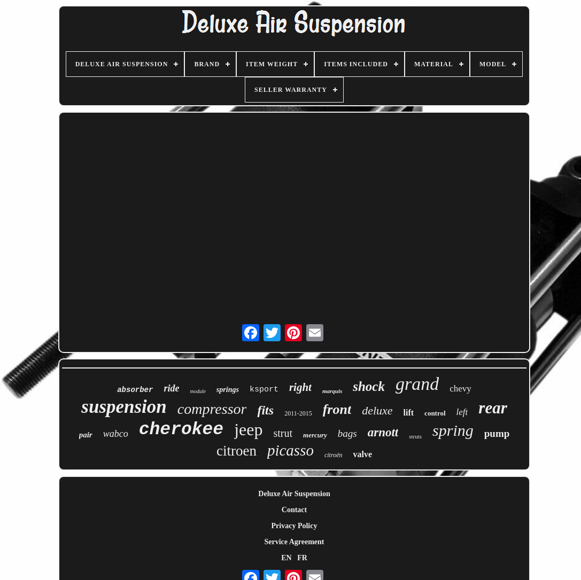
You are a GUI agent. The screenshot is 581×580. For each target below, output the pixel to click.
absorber (135, 390)
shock (369, 386)
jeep (248, 429)
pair (85, 434)
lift (409, 412)
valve (362, 454)
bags (347, 433)
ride (171, 388)
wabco (115, 433)
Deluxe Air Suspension (294, 494)
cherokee (181, 430)
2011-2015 (298, 413)
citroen (236, 451)
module (197, 391)
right (300, 387)
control (434, 413)
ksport (264, 389)
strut (282, 433)
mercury (315, 435)
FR (302, 558)
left (462, 412)
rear (492, 407)
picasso (290, 450)
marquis (332, 391)
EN (286, 558)
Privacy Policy (294, 526)
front (337, 409)
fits (265, 410)
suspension (124, 406)
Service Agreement (294, 542)
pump (497, 433)
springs (227, 390)
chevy (460, 388)
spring (453, 430)
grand (417, 384)
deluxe (377, 410)
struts (415, 436)
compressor (212, 409)
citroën (333, 455)
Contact (294, 510)
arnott (383, 432)
